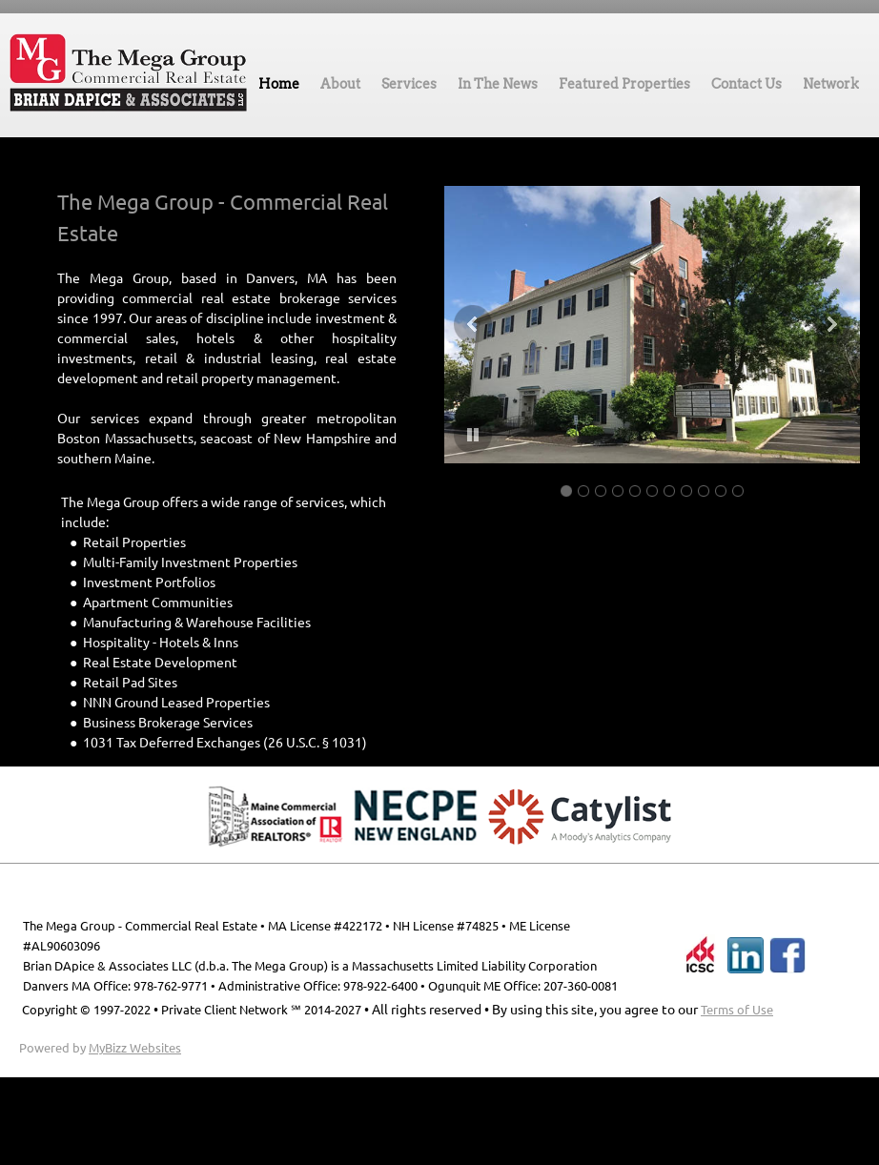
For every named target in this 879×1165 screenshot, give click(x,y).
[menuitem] (279, 88)
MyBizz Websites (135, 1047)
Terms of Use (737, 1009)
